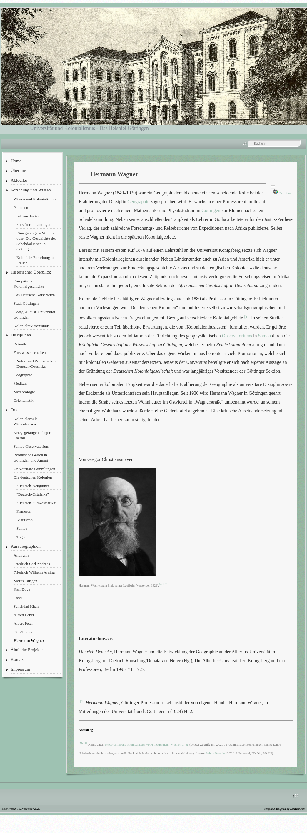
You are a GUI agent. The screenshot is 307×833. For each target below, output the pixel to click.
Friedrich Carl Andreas (32, 564)
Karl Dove (22, 589)
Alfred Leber (24, 615)
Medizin (20, 383)
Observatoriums (237, 335)
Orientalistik (24, 400)
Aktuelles (19, 180)
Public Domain (215, 753)
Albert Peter (23, 623)
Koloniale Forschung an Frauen (35, 260)
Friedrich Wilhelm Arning (34, 572)
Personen (21, 207)
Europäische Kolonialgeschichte (29, 284)
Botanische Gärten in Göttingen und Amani (31, 457)
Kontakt (18, 659)
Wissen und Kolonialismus (35, 199)
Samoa (21, 528)
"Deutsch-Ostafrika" (32, 494)
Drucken (285, 193)
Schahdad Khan (26, 606)
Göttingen (210, 210)
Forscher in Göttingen (33, 224)
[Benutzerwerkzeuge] (273, 187)
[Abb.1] (163, 584)
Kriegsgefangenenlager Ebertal (32, 435)
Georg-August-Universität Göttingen (34, 314)
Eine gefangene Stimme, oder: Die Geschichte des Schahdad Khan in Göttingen (36, 241)
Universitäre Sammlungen (34, 469)
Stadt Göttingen (26, 303)
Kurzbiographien (26, 546)
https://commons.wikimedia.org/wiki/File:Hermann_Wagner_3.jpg (147, 744)
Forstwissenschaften (30, 352)
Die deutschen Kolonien (33, 477)
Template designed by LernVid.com (284, 808)
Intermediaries (27, 216)
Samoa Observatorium (31, 446)
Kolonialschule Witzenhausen (26, 421)
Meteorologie (24, 392)
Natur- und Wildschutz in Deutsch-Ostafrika (36, 364)
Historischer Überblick (31, 272)
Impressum (20, 669)
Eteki (18, 598)
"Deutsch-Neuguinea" (33, 486)
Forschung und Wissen (31, 190)
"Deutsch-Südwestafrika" (36, 503)
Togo (20, 537)
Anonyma (21, 555)
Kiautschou (25, 520)
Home (16, 161)
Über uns (19, 170)
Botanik (20, 344)
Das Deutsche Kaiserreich (34, 295)
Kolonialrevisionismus (31, 326)
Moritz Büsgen (25, 581)
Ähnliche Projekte (27, 649)
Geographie (23, 375)
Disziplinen (21, 335)
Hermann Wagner (29, 640)
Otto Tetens (23, 632)
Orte (15, 409)
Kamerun (23, 511)
